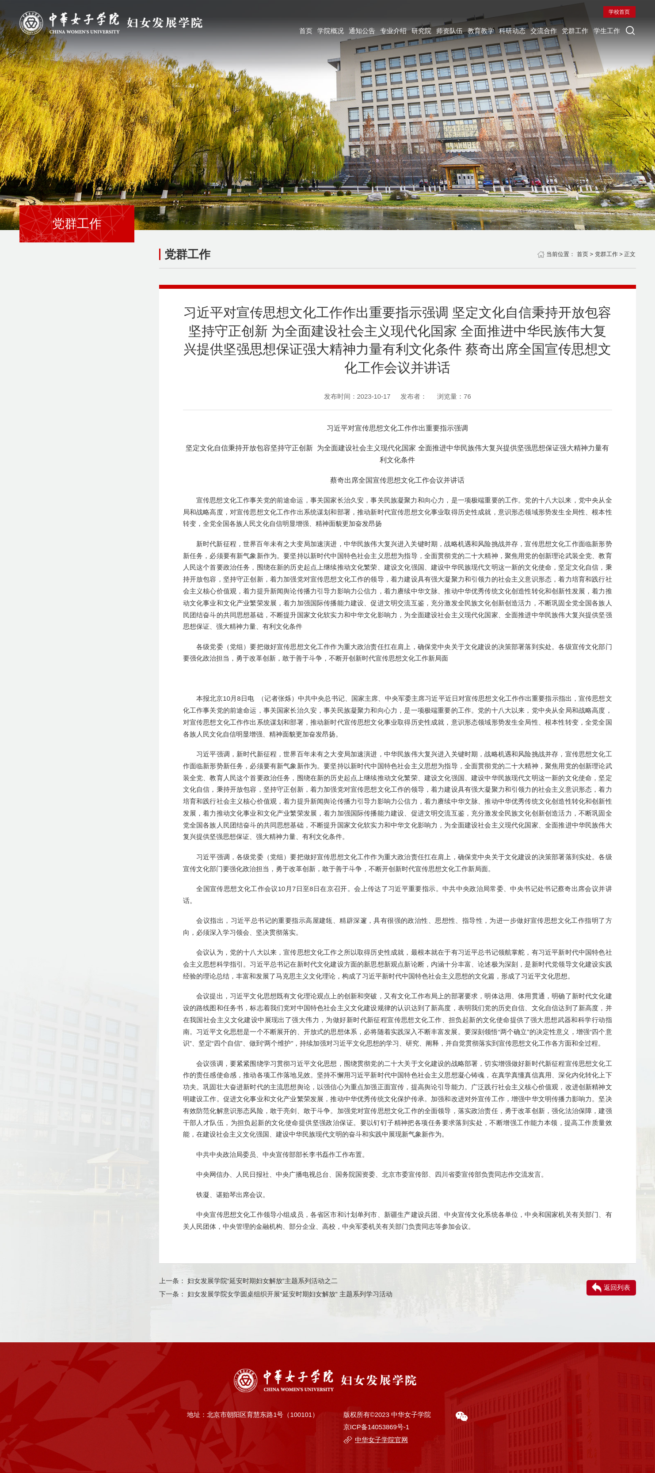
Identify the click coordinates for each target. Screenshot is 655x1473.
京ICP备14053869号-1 (376, 1427)
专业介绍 (156, 56)
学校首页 (458, 40)
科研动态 (315, 56)
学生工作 (439, 56)
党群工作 (398, 56)
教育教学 (273, 56)
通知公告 (114, 56)
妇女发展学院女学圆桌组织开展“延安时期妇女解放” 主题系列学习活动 (289, 1294)
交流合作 (356, 56)
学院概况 (73, 56)
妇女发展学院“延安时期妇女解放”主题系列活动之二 (262, 1280)
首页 (38, 56)
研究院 (194, 56)
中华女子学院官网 (381, 1439)
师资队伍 (232, 56)
